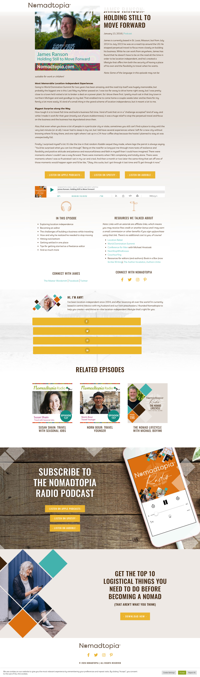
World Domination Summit (121, 255)
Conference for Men (118, 258)
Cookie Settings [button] (169, 673)
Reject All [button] (191, 673)
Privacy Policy (78, 658)
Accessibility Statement (117, 658)
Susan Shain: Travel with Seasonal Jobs (52, 412)
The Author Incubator (134, 273)
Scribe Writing (115, 273)
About (113, 5)
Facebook (74, 292)
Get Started (126, 5)
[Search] (169, 6)
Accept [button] (182, 673)
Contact (161, 5)
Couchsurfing (114, 266)
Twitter (84, 292)
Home (69, 654)
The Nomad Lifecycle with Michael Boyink (147, 412)
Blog (150, 5)
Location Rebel (115, 251)
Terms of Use (95, 658)
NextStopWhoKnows (118, 262)
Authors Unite (153, 273)
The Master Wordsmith (55, 292)
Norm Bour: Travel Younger (100, 412)
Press (86, 654)
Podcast (140, 5)
